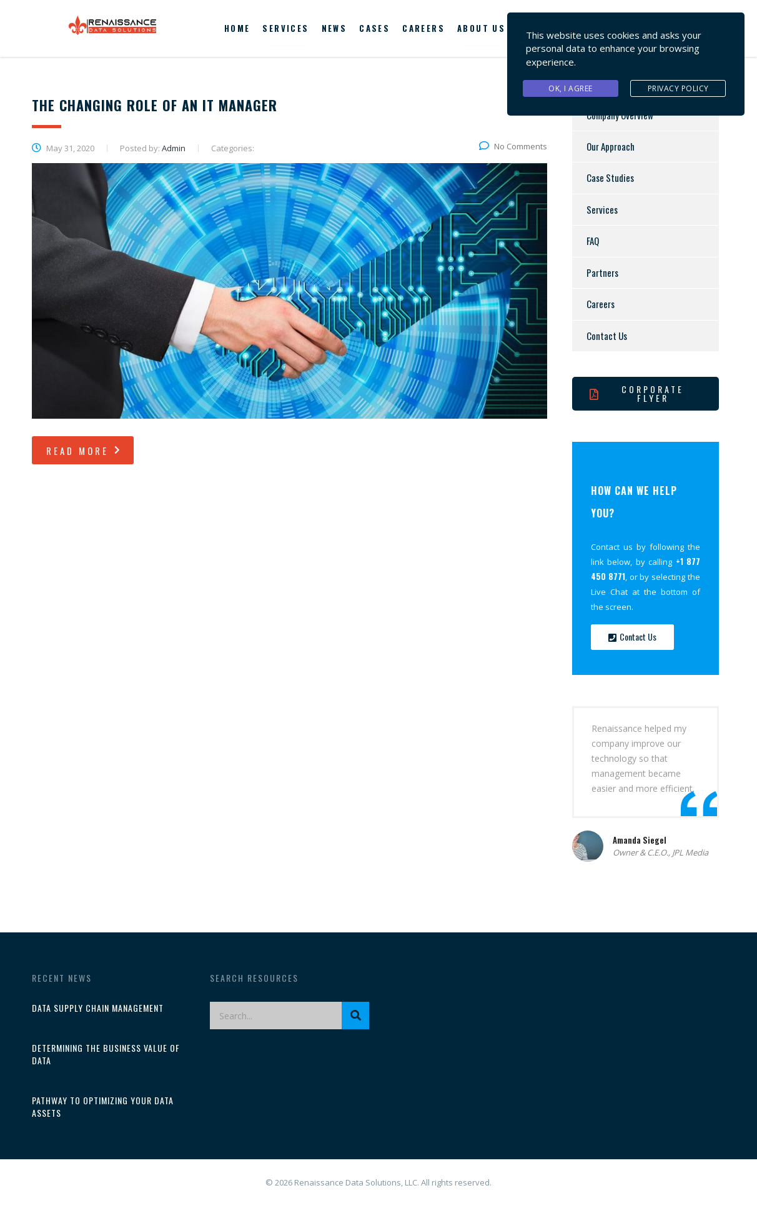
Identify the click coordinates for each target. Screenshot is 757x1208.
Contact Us (606, 335)
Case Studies (610, 177)
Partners (602, 272)
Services (285, 28)
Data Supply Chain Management (98, 1008)
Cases (374, 28)
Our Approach (610, 146)
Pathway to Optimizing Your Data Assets (103, 1106)
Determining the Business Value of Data (106, 1054)
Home (237, 28)
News (334, 28)
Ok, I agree (570, 86)
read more (84, 450)
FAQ (592, 240)
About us (481, 28)
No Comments (513, 146)
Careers (423, 28)
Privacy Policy (678, 86)
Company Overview (619, 115)
